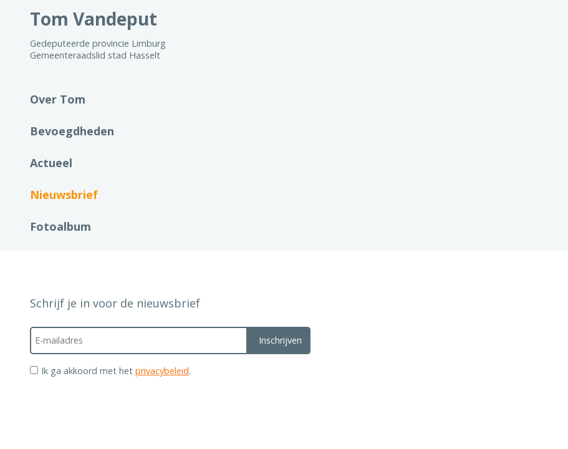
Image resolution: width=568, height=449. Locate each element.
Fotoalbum (60, 226)
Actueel (51, 162)
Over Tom (57, 99)
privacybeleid (162, 371)
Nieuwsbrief (64, 194)
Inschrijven (280, 340)
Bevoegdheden (72, 130)
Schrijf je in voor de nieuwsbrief (115, 303)
